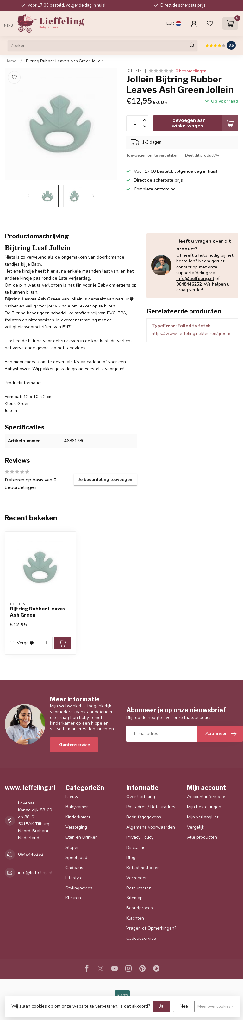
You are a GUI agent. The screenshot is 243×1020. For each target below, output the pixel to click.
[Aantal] (46, 643)
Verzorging (76, 827)
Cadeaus (74, 868)
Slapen (72, 847)
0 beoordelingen (191, 71)
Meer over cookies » (215, 1006)
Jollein (134, 71)
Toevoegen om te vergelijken (152, 155)
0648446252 (189, 284)
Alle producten (202, 837)
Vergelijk (25, 643)
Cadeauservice (141, 938)
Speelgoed (76, 858)
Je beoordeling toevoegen (105, 479)
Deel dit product (202, 155)
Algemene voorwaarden (150, 827)
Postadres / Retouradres (150, 807)
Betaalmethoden (143, 868)
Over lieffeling (140, 797)
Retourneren (139, 888)
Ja (161, 1006)
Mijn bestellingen (204, 807)
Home (10, 61)
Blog (130, 858)
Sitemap (134, 898)
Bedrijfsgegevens (143, 817)
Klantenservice (74, 745)
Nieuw (71, 797)
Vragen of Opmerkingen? (151, 928)
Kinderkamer (77, 817)
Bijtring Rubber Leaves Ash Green (38, 611)
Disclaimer (136, 847)
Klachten (135, 918)
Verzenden (137, 878)
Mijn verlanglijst (202, 817)
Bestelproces (139, 908)
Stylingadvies (78, 888)
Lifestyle (74, 878)
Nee (184, 1006)
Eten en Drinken (81, 837)
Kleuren (73, 898)
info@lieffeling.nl (195, 278)
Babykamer (76, 807)
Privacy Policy (139, 837)
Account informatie (206, 797)
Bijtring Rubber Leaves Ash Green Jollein (65, 61)
